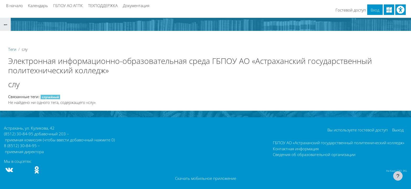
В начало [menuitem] (14, 5)
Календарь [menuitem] (38, 5)
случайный (50, 97)
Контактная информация (296, 148)
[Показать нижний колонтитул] (398, 176)
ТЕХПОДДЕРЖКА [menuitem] (103, 5)
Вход (375, 10)
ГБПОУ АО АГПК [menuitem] (68, 5)
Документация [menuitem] (136, 5)
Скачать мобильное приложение (205, 178)
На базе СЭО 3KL (396, 171)
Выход (398, 129)
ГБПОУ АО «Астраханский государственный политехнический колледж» (338, 142)
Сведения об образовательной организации (314, 154)
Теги (12, 49)
